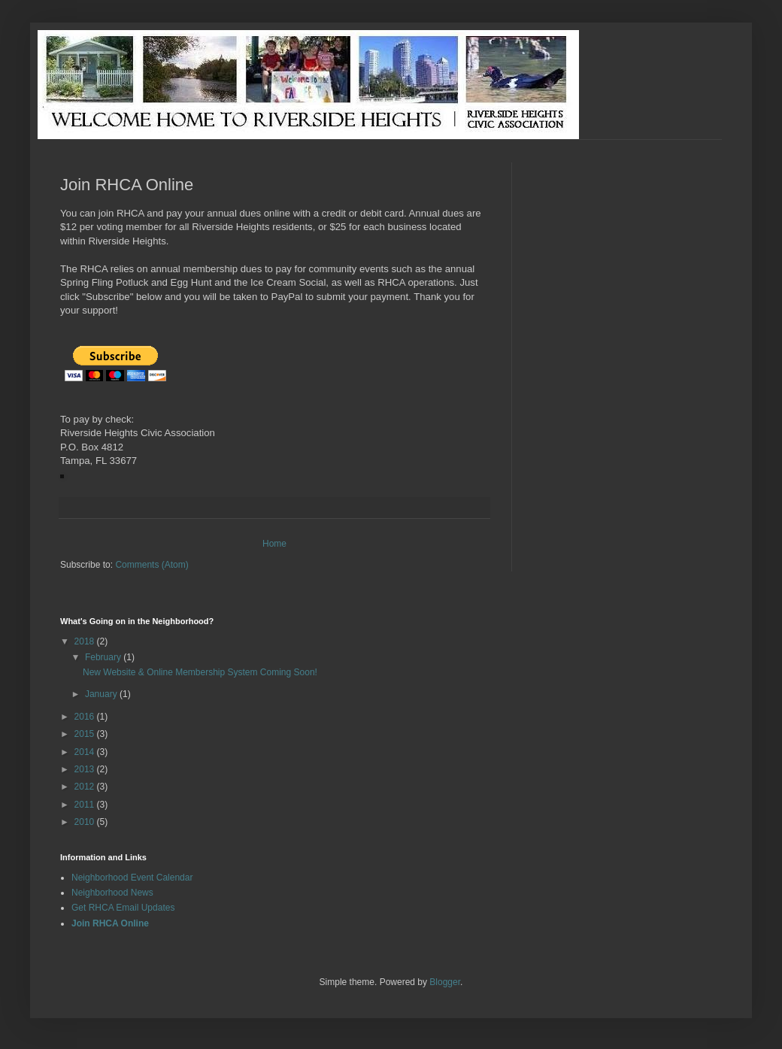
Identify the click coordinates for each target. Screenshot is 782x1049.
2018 (85, 641)
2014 (85, 752)
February (104, 657)
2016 (85, 716)
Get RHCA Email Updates (122, 907)
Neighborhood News (112, 892)
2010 (85, 822)
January (102, 694)
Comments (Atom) (151, 564)
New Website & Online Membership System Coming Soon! (200, 672)
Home (274, 543)
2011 (85, 804)
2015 (85, 734)
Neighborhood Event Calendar (131, 877)
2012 (85, 786)
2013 (85, 769)
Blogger (444, 982)
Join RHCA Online (110, 923)
